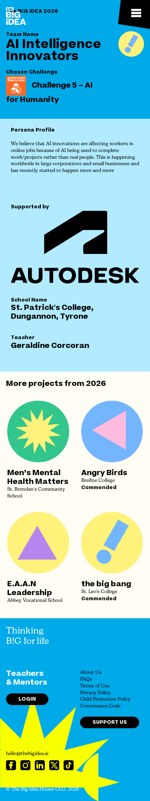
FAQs (86, 679)
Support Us (109, 722)
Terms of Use (95, 686)
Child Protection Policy (105, 699)
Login (27, 699)
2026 (96, 383)
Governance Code (100, 706)
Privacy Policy (95, 693)
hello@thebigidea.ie (27, 753)
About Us (91, 672)
